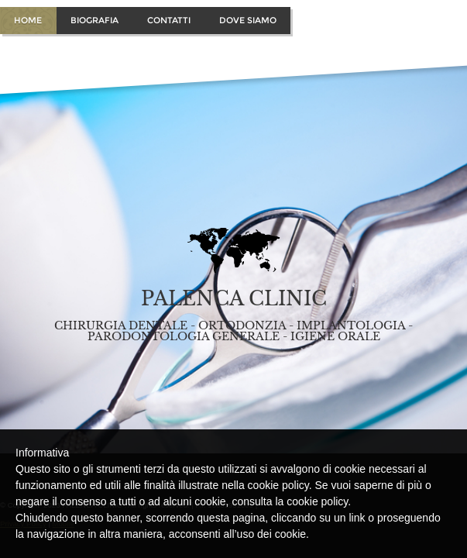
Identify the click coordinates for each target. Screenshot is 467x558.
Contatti (169, 20)
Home (28, 20)
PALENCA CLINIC (234, 298)
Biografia (94, 20)
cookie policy (317, 501)
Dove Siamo (247, 20)
